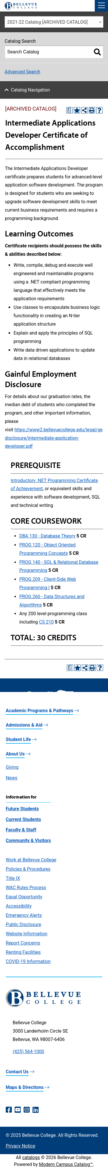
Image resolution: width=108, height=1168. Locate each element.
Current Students (23, 819)
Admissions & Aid (24, 725)
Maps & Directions (24, 1087)
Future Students (22, 808)
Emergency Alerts (24, 915)
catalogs (31, 1157)
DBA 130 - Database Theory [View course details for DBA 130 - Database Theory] (47, 536)
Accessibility (19, 906)
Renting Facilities (23, 952)
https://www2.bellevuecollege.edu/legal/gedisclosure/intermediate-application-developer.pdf (54, 438)
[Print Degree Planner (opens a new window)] (69, 110)
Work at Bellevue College (31, 860)
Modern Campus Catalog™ (66, 1164)
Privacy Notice (20, 1146)
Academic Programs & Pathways (39, 710)
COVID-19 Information (28, 961)
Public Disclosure (23, 924)
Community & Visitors (28, 840)
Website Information (26, 933)
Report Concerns (23, 943)
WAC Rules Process (26, 887)
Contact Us (17, 1071)
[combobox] (54, 22)
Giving (12, 767)
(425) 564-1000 (28, 1051)
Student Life (18, 739)
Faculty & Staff (21, 830)
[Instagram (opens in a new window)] (27, 1110)
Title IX (13, 878)
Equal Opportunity (24, 897)
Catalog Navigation (30, 90)
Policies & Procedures (28, 869)
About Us (15, 754)
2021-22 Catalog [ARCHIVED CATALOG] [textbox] (47, 22)
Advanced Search (22, 71)
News (11, 778)
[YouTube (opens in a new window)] (18, 1110)
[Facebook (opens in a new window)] (9, 1110)
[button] (101, 6)
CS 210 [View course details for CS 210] (46, 622)
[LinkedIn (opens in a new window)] (36, 1110)
